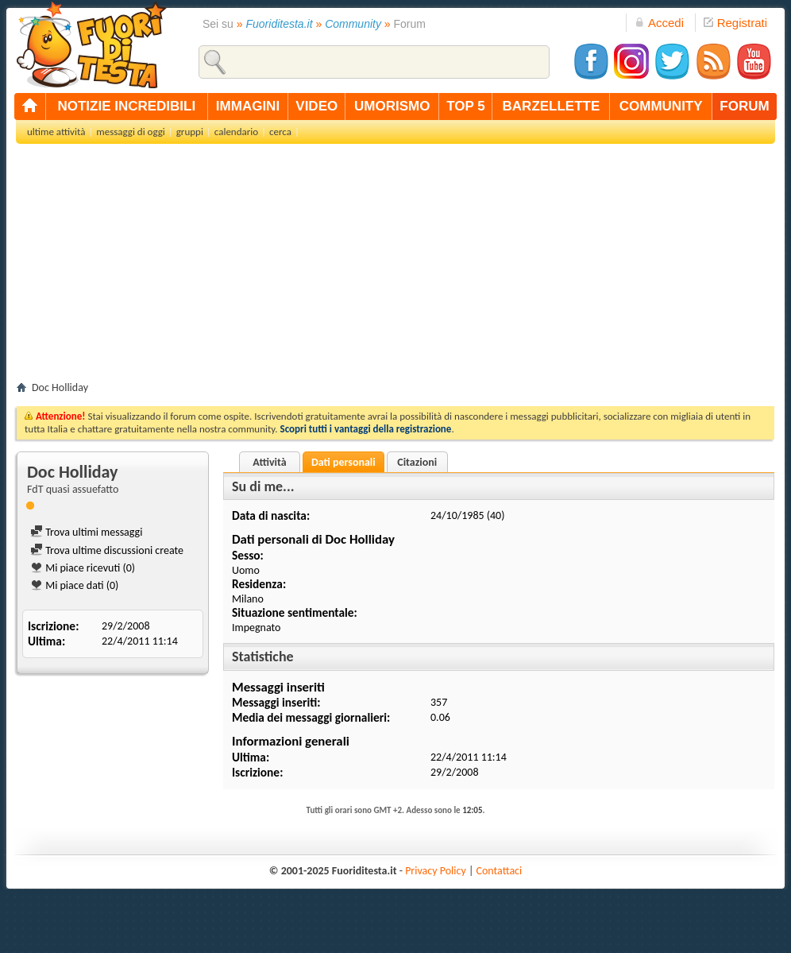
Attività (269, 462)
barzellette (551, 106)
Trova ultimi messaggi (86, 532)
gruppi (189, 132)
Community (353, 23)
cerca (280, 132)
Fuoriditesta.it (279, 23)
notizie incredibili (126, 106)
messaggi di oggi (130, 132)
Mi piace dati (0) (74, 585)
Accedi (659, 22)
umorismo (392, 106)
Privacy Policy (435, 870)
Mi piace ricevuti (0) (82, 568)
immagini (248, 106)
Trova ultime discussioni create (106, 550)
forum (744, 106)
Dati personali (343, 462)
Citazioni (417, 462)
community (661, 106)
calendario (236, 132)
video (316, 106)
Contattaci (500, 870)
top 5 (465, 106)
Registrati (735, 22)
